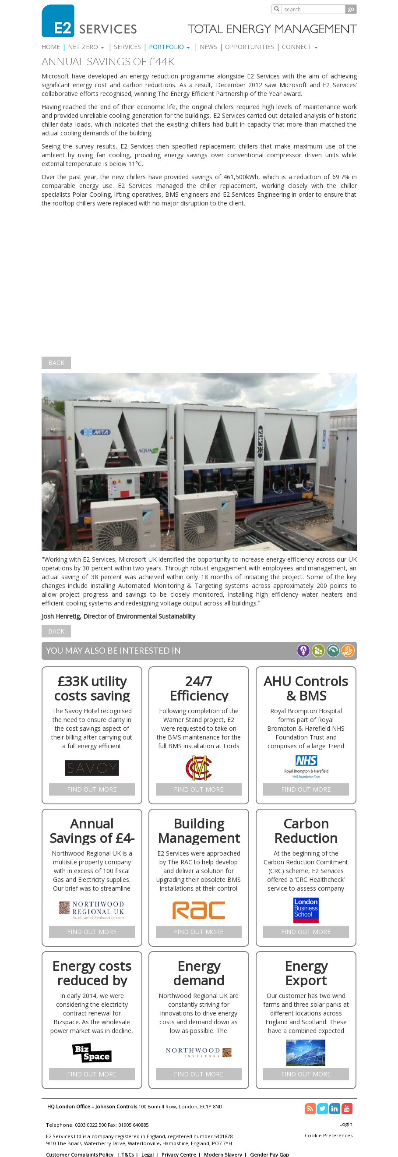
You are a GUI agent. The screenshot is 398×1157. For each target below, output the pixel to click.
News (208, 46)
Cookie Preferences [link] (328, 1135)
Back (56, 362)
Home (51, 46)
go (351, 9)
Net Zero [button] (86, 46)
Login (345, 1124)
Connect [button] (300, 46)
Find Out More (91, 789)
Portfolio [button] (169, 46)
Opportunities (249, 46)
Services (127, 46)
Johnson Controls (116, 1106)
